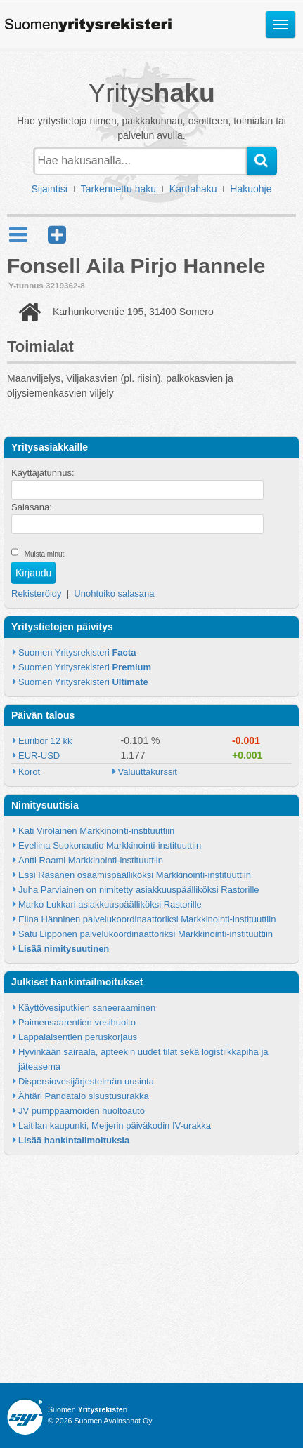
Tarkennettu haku (118, 188)
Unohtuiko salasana (114, 593)
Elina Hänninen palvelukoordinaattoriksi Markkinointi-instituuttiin (147, 919)
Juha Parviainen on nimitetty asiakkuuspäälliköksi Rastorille (138, 889)
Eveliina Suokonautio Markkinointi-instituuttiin (109, 845)
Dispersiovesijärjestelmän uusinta (86, 1081)
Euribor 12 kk (45, 741)
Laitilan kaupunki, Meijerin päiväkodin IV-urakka (114, 1125)
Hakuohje (250, 188)
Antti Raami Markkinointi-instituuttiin (90, 860)
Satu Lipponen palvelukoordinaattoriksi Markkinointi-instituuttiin (145, 934)
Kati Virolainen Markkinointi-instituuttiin (96, 830)
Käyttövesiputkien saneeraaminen (86, 1007)
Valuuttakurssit (147, 771)
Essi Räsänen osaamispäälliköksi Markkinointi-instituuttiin (134, 875)
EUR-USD (39, 755)
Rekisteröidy (36, 593)
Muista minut (45, 554)
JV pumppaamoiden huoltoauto (81, 1110)
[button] (57, 235)
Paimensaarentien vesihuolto (77, 1022)
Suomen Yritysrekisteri (77, 652)
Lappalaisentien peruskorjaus (77, 1037)
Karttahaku (193, 188)
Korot (29, 771)
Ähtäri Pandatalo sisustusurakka (83, 1096)
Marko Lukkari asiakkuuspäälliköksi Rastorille (110, 904)
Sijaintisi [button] (49, 188)
